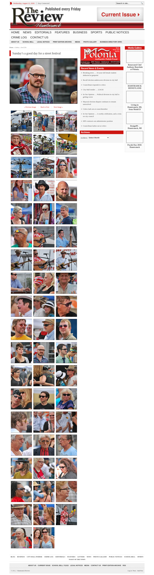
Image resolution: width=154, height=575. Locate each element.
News (27, 32)
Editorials (43, 32)
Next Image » (58, 107)
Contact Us (39, 37)
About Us (15, 42)
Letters (81, 557)
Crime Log (19, 37)
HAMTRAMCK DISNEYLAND (135, 87)
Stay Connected (43, 3)
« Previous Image (30, 107)
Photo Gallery (90, 42)
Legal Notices (43, 42)
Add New (140, 570)
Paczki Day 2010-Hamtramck (134, 146)
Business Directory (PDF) (111, 42)
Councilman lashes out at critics (94, 126)
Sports (96, 32)
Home (15, 32)
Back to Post (45, 107)
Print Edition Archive (62, 42)
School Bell (28, 42)
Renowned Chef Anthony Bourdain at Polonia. (135, 67)
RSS (124, 565)
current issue (44, 565)
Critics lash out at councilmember (95, 109)
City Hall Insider (34, 557)
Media (77, 42)
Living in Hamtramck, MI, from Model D (135, 107)
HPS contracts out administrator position (98, 121)
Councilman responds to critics (94, 85)
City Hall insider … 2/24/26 (93, 90)
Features (62, 32)
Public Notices (117, 32)
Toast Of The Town (77, 559)
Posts (134, 570)
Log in (130, 570)
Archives (84, 138)
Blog (13, 557)
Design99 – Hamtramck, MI (135, 127)
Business (80, 32)
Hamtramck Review (23, 570)
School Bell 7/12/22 (60, 565)
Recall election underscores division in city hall (100, 80)
